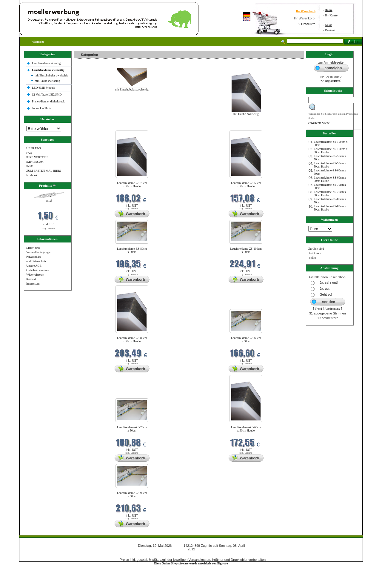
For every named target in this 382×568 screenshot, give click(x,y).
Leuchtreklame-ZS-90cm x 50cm (132, 494)
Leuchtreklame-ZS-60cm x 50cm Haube (246, 429)
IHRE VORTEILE (37, 157)
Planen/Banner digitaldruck (48, 101)
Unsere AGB (33, 265)
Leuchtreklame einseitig (46, 63)
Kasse (328, 25)
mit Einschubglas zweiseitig (51, 75)
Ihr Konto (331, 15)
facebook (31, 175)
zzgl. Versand (49, 228)
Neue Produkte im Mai (89, 126)
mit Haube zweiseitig (47, 80)
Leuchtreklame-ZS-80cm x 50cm (132, 250)
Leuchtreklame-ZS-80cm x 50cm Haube (132, 339)
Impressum (32, 283)
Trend (318, 308)
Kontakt (330, 30)
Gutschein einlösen (37, 270)
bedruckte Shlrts (41, 108)
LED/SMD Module (43, 87)
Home (328, 10)
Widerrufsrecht (35, 274)
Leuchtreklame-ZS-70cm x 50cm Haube (132, 184)
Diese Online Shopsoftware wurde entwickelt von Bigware (191, 563)
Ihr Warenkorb (305, 11)
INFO (29, 166)
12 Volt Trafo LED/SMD (46, 94)
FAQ (29, 152)
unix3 (49, 200)
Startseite (37, 41)
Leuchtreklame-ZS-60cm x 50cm (246, 339)
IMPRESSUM (35, 161)
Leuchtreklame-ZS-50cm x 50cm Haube (246, 184)
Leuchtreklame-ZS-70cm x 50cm (132, 429)
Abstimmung (332, 308)
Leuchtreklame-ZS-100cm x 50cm (246, 250)
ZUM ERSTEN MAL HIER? (43, 170)
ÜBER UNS (33, 148)
